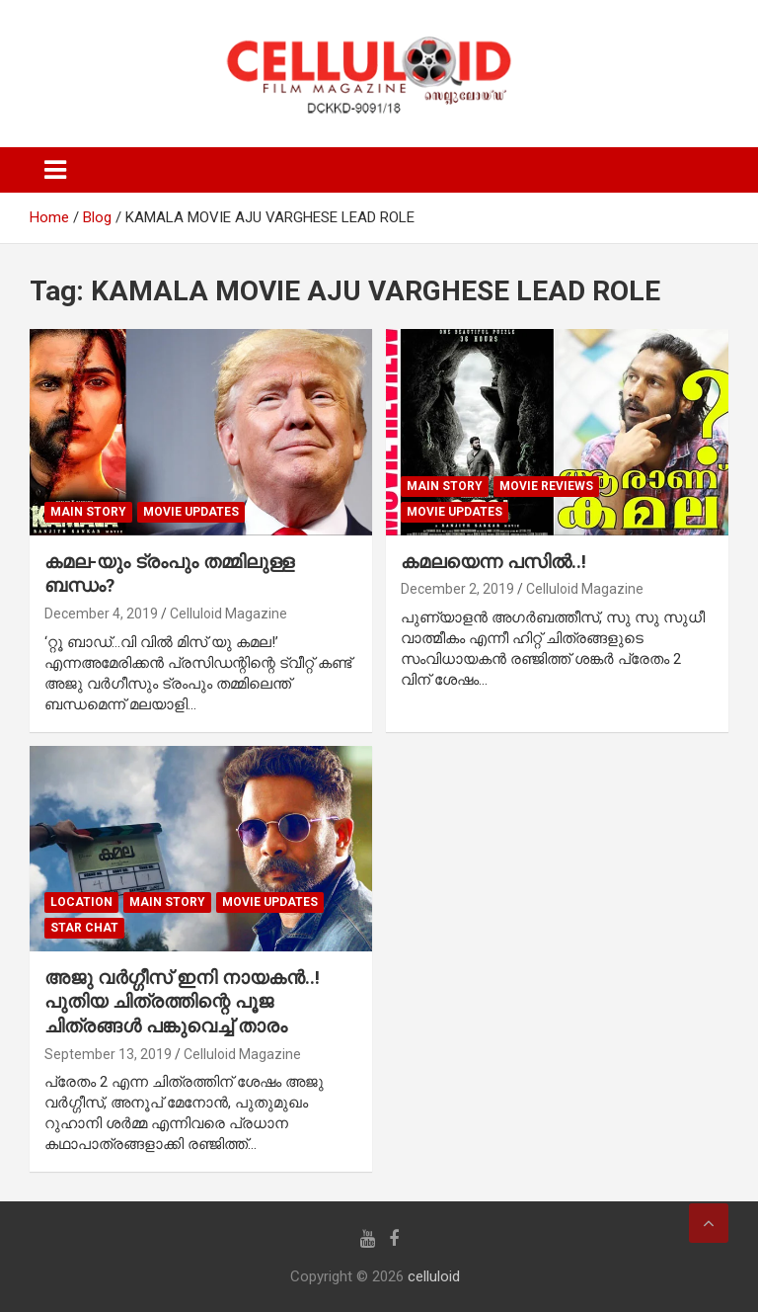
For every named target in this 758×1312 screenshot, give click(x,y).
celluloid (434, 1276)
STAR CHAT (84, 928)
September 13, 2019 (108, 1054)
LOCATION (81, 902)
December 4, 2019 (101, 613)
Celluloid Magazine (228, 613)
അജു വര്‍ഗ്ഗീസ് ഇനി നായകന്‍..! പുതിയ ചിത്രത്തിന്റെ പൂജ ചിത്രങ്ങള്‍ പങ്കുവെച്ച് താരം (182, 1001)
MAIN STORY (88, 512)
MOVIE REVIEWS (546, 486)
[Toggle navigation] (55, 170)
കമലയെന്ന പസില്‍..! (493, 561)
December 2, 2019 (457, 589)
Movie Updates (191, 512)
